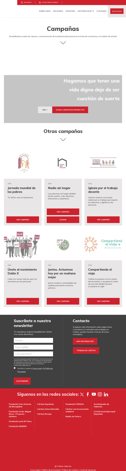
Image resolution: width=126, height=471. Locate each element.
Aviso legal (35, 467)
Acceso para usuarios (50, 2)
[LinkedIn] (106, 391)
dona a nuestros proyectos (70, 110)
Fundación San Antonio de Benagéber (20, 402)
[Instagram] (100, 391)
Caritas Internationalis (48, 406)
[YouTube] (94, 391)
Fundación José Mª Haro (20, 418)
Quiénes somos (45, 11)
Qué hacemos (58, 11)
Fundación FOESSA (74, 401)
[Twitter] (82, 391)
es (22, 363)
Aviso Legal (37, 366)
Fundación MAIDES (18, 423)
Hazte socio (117, 11)
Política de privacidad (50, 467)
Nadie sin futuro (73, 414)
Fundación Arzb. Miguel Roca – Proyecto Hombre (20, 411)
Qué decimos (70, 11)
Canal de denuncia (88, 467)
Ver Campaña (22, 218)
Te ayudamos (101, 11)
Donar (63, 218)
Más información (85, 339)
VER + (44, 110)
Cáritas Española (45, 401)
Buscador (27, 2)
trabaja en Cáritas (86, 348)
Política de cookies (70, 467)
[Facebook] (88, 391)
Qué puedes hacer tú (86, 11)
